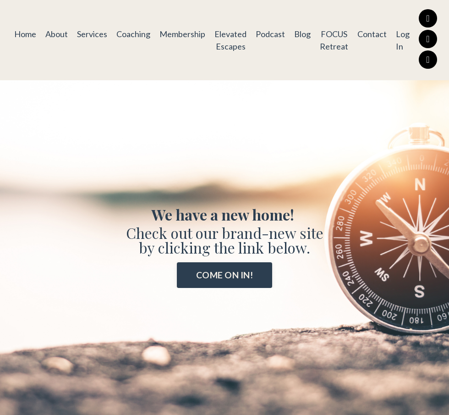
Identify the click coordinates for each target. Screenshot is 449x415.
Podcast (270, 34)
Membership (182, 34)
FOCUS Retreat (334, 40)
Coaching (133, 34)
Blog (302, 34)
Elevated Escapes (230, 40)
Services (92, 34)
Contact (372, 34)
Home (25, 34)
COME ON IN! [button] (224, 275)
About (56, 34)
